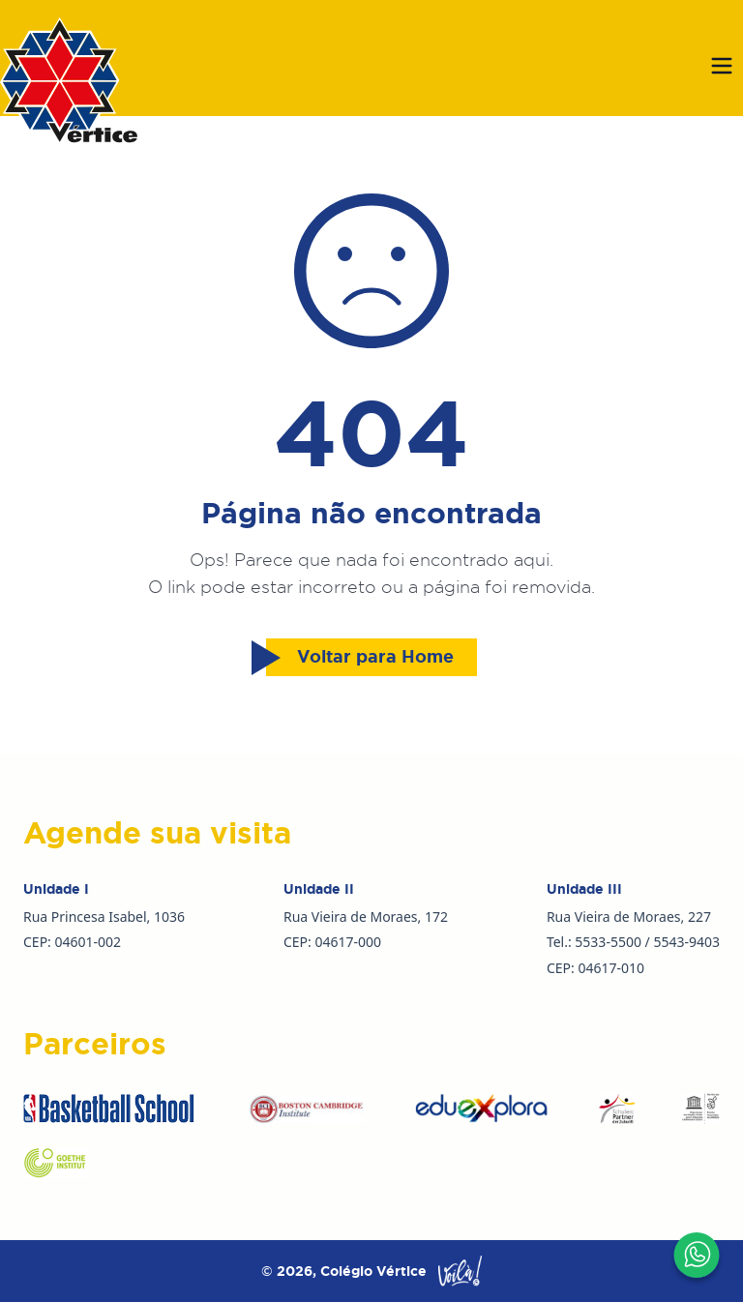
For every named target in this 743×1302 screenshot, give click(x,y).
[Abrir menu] (721, 65)
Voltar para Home (360, 657)
